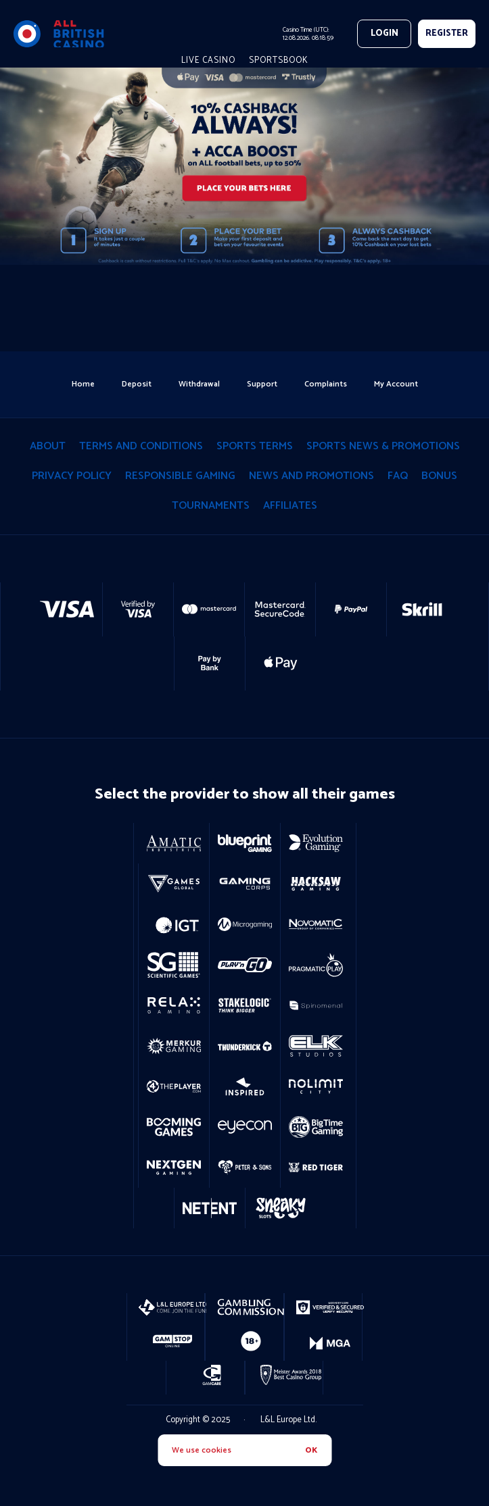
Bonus (439, 476)
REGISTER (446, 33)
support (262, 384)
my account (396, 384)
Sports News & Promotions (383, 446)
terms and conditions (141, 446)
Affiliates (290, 506)
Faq (398, 476)
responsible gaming (180, 476)
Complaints (325, 384)
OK (311, 1450)
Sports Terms (254, 446)
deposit (137, 384)
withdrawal (199, 384)
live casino (208, 60)
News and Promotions (311, 476)
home (83, 384)
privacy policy (72, 476)
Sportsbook (278, 60)
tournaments (211, 506)
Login (384, 33)
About (48, 446)
